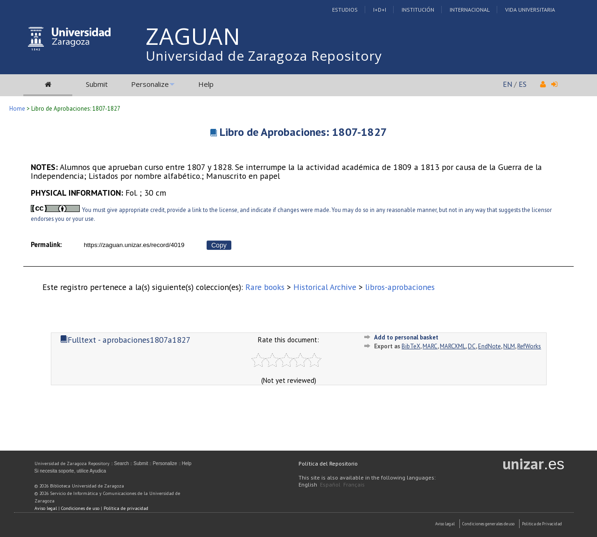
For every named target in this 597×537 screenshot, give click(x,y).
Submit (97, 84)
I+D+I (379, 9)
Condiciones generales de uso (488, 523)
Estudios (345, 9)
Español (330, 484)
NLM (509, 346)
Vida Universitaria (530, 9)
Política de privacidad (126, 508)
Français (354, 484)
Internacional (470, 9)
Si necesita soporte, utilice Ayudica (70, 470)
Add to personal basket (406, 337)
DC (472, 346)
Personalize (150, 84)
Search (121, 463)
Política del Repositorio (328, 463)
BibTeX (411, 346)
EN (507, 84)
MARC (430, 346)
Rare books (265, 287)
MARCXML (452, 346)
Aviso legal (46, 508)
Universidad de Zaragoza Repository (264, 55)
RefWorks (529, 346)
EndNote (489, 346)
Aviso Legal (445, 523)
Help (206, 84)
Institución (418, 9)
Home (17, 109)
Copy (219, 245)
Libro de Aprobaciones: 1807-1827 (303, 132)
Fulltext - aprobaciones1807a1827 (125, 339)
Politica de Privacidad (542, 523)
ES (523, 84)
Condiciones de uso (80, 508)
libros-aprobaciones (400, 287)
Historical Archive (324, 287)
